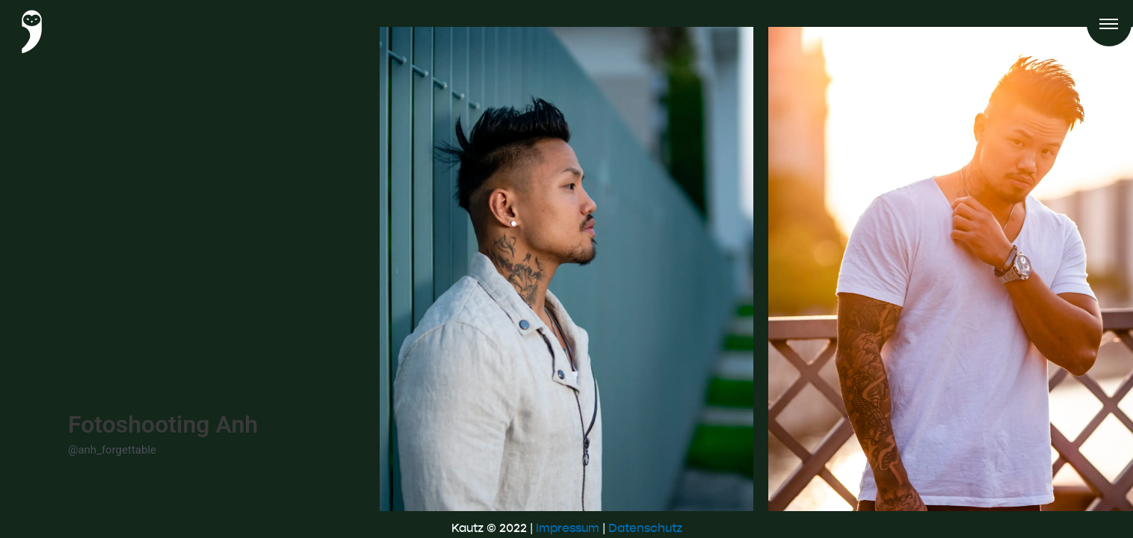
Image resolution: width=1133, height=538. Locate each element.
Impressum (567, 528)
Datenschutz (645, 528)
